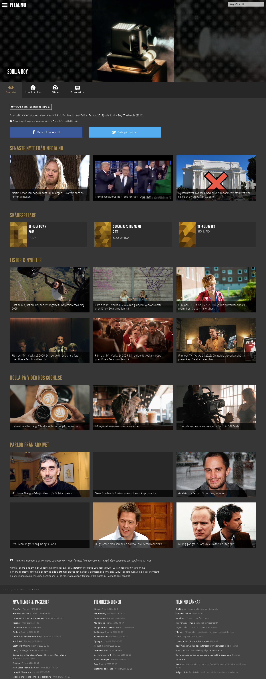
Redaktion (180, 604)
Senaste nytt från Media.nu (36, 148)
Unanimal (17, 614)
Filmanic (179, 618)
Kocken (97, 632)
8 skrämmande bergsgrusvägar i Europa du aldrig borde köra (203, 641)
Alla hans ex (99, 609)
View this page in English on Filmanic (30, 107)
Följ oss (179, 614)
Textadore (180, 646)
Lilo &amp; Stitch (20, 667)
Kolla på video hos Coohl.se (36, 371)
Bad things (99, 618)
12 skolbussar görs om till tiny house (192, 627)
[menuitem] (6, 576)
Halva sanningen (102, 646)
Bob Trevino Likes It (22, 600)
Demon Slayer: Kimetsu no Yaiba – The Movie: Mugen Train (39, 641)
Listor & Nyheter (26, 258)
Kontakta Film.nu (184, 600)
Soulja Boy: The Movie (122, 115)
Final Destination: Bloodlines (26, 654)
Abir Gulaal (18, 627)
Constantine (100, 604)
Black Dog (17, 595)
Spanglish (98, 627)
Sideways (98, 636)
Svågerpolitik (182, 658)
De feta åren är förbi (103, 641)
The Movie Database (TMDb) (97, 554)
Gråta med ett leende (103, 655)
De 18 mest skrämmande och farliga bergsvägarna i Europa (202, 632)
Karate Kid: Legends (22, 672)
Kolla (178, 636)
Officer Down (88, 115)
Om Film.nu (181, 595)
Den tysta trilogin (20, 636)
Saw (96, 650)
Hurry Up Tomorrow (22, 658)
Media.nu (180, 650)
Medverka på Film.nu (185, 609)
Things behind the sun (104, 614)
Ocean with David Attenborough (27, 623)
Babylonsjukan (101, 623)
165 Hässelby (100, 600)
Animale (16, 649)
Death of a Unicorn (21, 632)
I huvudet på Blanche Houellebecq (28, 604)
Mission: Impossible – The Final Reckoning (32, 663)
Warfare (16, 618)
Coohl (178, 623)
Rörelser (16, 609)
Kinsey (97, 595)
